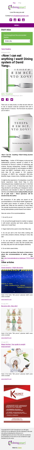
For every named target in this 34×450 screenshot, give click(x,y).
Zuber (20, 448)
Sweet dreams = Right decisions (12, 267)
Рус (14, 3)
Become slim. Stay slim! (9, 306)
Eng (19, 3)
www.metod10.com (6, 299)
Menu (17, 25)
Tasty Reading (6, 49)
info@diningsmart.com (21, 16)
